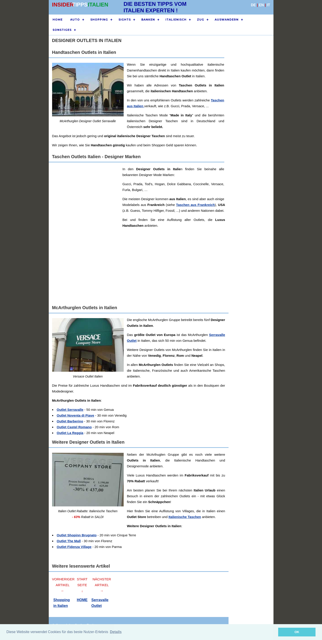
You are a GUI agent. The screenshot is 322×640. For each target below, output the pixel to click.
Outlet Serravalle (70, 409)
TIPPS (80, 5)
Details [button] (115, 632)
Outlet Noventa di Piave (75, 415)
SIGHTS (125, 19)
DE (253, 5)
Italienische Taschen (184, 517)
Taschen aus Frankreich (195, 205)
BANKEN (148, 19)
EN (261, 5)
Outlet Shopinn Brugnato (77, 535)
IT (268, 5)
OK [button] (296, 632)
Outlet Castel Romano (74, 427)
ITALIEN (98, 5)
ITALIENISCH (175, 19)
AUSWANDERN (227, 19)
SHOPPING (99, 19)
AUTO (75, 19)
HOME (58, 19)
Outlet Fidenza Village (74, 547)
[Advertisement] (249, 127)
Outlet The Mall (69, 541)
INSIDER (63, 5)
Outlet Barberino (70, 421)
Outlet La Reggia (70, 433)
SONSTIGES (62, 29)
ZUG (200, 19)
